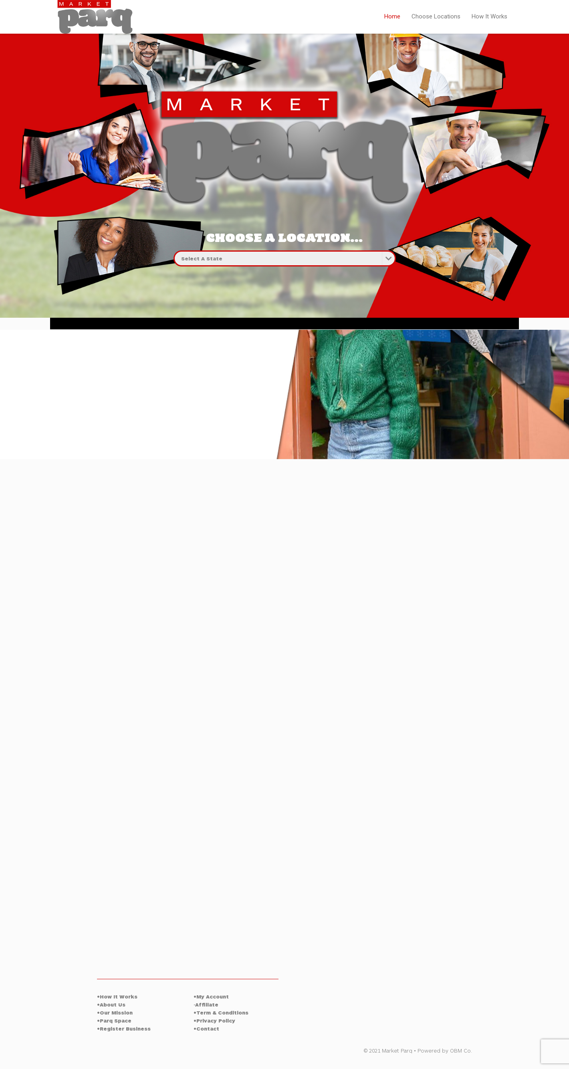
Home (392, 16)
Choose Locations (436, 16)
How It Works (489, 16)
